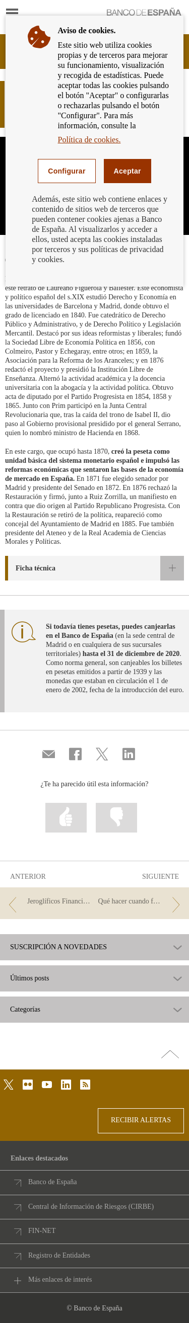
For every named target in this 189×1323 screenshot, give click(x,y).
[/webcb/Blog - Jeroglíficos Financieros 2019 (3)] (48, 901)
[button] (94, 568)
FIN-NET (41, 1230)
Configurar (66, 171)
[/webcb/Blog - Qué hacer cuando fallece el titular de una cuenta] (141, 901)
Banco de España (52, 1182)
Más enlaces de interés (60, 1279)
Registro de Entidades (59, 1255)
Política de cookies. (89, 139)
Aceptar (127, 171)
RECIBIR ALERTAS (141, 1120)
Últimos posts (29, 978)
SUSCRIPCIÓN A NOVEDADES (58, 947)
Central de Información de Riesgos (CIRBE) (91, 1206)
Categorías (25, 1009)
